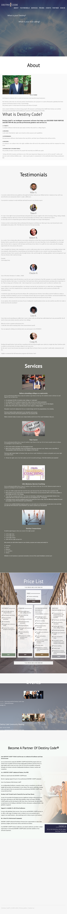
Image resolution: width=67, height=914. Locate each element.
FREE (33, 601)
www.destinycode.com (20, 329)
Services (34, 8)
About (16, 8)
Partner (55, 8)
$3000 (58, 656)
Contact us (31, 908)
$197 (8, 654)
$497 (25, 654)
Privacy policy (23, 908)
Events (48, 8)
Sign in (62, 8)
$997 (42, 654)
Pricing (41, 8)
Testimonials (25, 8)
